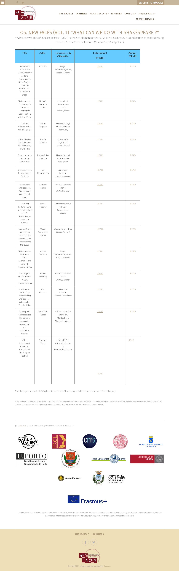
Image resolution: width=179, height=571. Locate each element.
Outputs (129, 13)
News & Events (98, 13)
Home (16, 426)
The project (66, 13)
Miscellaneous (145, 19)
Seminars (116, 13)
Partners (81, 13)
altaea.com (107, 566)
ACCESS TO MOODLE (151, 2)
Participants (146, 13)
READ (100, 66)
